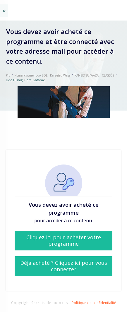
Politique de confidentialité (94, 302)
